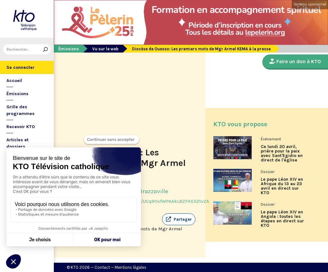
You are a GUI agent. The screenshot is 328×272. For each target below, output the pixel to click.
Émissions (17, 93)
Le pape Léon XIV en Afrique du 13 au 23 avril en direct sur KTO (282, 186)
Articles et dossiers (17, 143)
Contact (102, 267)
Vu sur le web (105, 48)
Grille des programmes (20, 110)
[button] (178, 219)
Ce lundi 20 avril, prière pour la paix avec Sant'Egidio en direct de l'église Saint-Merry (282, 155)
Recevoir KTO (20, 126)
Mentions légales (130, 267)
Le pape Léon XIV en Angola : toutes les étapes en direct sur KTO (282, 219)
